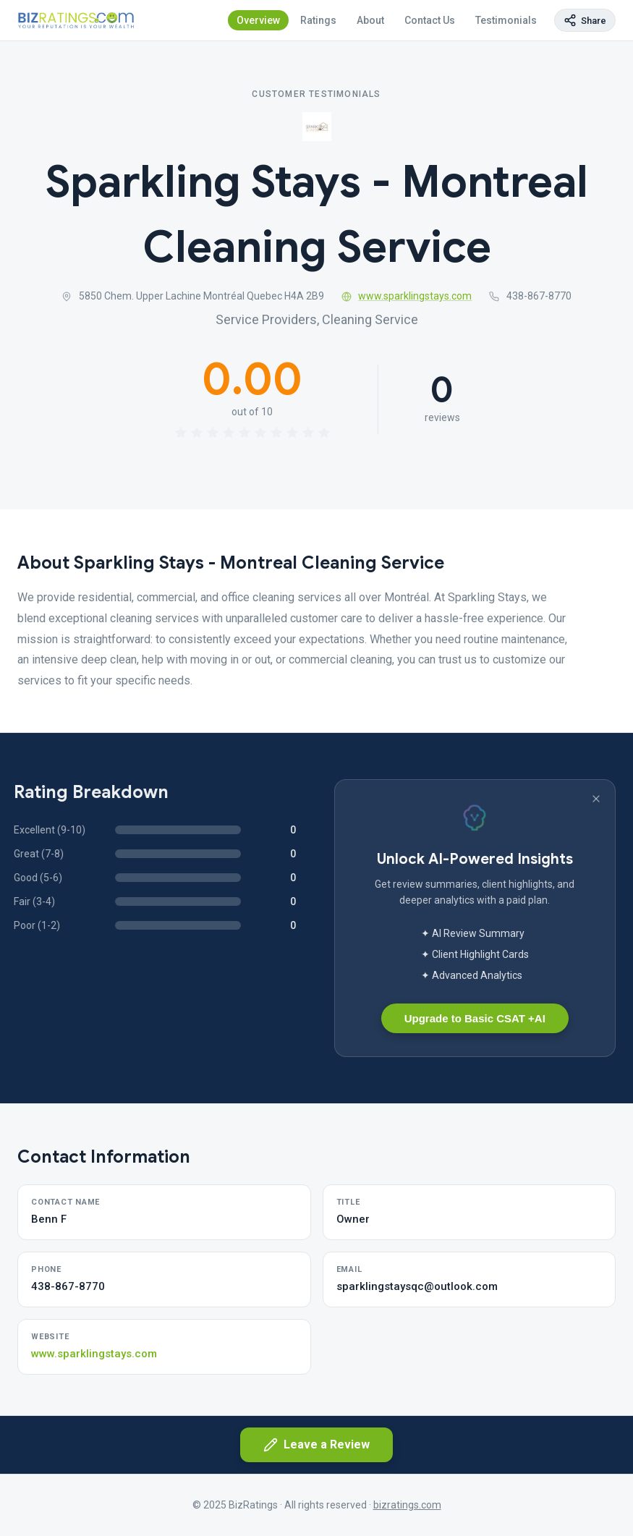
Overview (258, 20)
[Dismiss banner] (596, 799)
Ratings (318, 20)
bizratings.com (407, 1505)
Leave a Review (316, 1445)
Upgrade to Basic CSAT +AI (474, 1018)
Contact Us (429, 20)
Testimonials (506, 20)
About (370, 20)
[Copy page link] (585, 20)
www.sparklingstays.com (406, 296)
